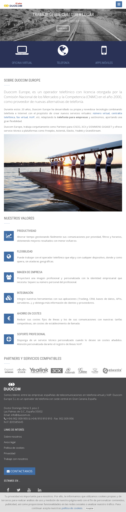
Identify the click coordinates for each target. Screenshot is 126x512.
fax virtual (22, 117)
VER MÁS (63, 28)
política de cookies (72, 508)
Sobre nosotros (13, 436)
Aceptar (90, 508)
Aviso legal (9, 442)
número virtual (101, 113)
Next (122, 24)
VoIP (32, 117)
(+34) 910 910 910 (41, 418)
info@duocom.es (20, 415)
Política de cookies (14, 447)
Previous (3, 24)
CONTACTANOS (19, 471)
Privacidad (9, 453)
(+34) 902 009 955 (17, 418)
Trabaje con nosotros (16, 458)
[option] (63, 24)
